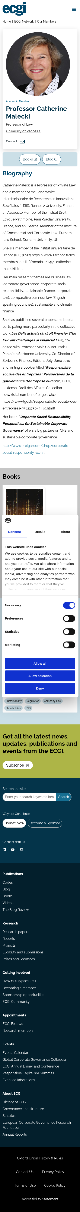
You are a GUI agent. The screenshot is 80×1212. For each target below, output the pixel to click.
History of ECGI (14, 1102)
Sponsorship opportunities (23, 995)
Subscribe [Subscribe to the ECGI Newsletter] (17, 765)
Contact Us (24, 1172)
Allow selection (40, 676)
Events (8, 1044)
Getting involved (16, 973)
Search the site (14, 789)
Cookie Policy (54, 1185)
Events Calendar (15, 1053)
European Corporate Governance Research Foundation (37, 1125)
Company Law (52, 701)
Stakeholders (13, 708)
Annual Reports (15, 1134)
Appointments (14, 1015)
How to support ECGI (19, 981)
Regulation (32, 701)
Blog (6, 889)
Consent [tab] (14, 532)
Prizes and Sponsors (19, 959)
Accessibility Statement (40, 1199)
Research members (18, 1031)
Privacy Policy (53, 1172)
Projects (9, 945)
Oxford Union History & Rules (40, 1158)
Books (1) (30, 159)
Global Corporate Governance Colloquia (34, 1059)
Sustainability (14, 701)
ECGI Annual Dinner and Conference (31, 1066)
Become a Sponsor (45, 823)
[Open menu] (74, 9)
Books (8, 896)
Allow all (40, 663)
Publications (13, 874)
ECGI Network (24, 21)
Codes (8, 882)
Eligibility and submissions (23, 952)
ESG (28, 708)
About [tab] (65, 532)
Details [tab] (40, 532)
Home (7, 21)
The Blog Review (16, 910)
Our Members (46, 21)
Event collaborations (19, 1080)
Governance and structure (23, 1109)
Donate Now (14, 823)
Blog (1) (51, 159)
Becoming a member (19, 988)
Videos (8, 903)
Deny (40, 688)
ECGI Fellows (13, 1024)
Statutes (9, 1116)
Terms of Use (25, 1185)
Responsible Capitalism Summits (28, 1073)
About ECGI (12, 1094)
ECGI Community (16, 1002)
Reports (9, 939)
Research (10, 923)
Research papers (16, 932)
